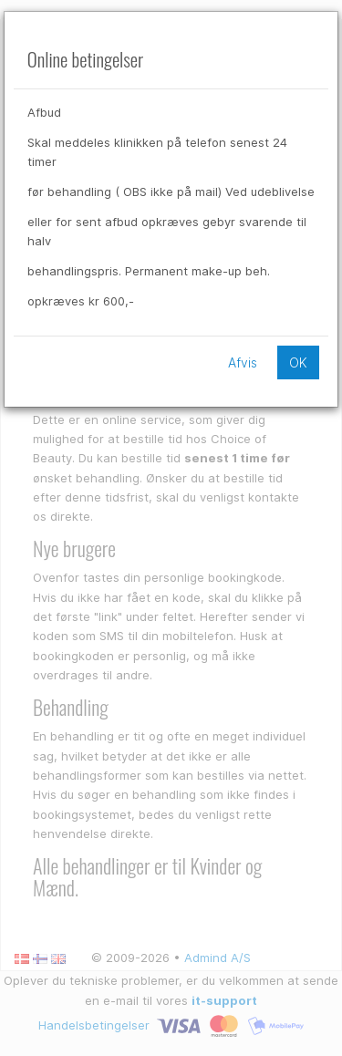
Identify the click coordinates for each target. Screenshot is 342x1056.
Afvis (242, 362)
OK (298, 362)
